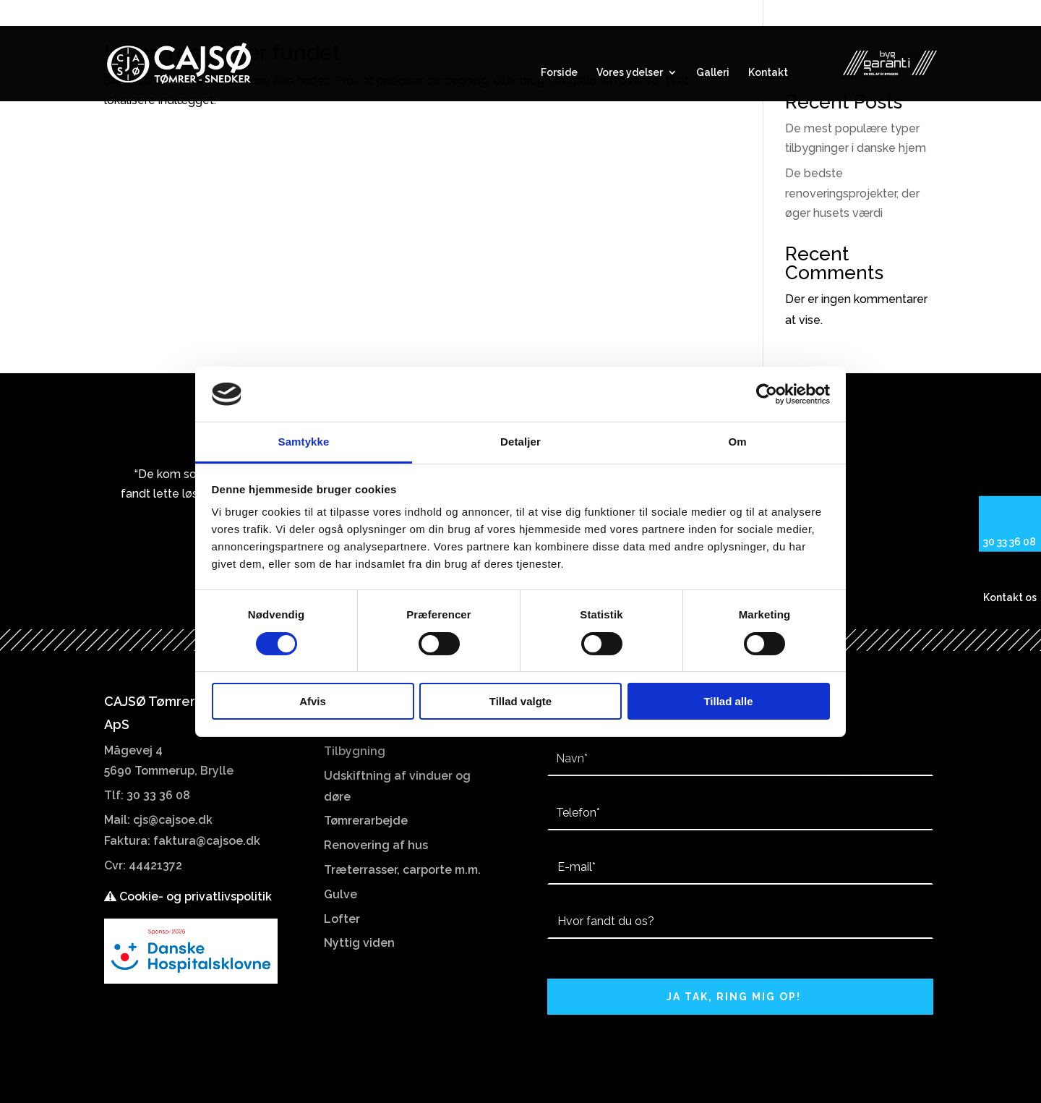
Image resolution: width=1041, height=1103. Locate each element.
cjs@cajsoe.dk (173, 820)
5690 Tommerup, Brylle (169, 771)
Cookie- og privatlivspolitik (188, 896)
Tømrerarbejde (366, 820)
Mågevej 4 (133, 750)
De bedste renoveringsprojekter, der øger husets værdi (852, 192)
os (1030, 597)
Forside (559, 72)
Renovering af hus (376, 845)
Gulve (340, 894)
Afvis (312, 701)
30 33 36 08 (142, 14)
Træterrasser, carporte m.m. (402, 870)
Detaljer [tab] (520, 441)
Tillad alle (728, 701)
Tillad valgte (520, 701)
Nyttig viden (359, 943)
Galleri (712, 72)
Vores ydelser (629, 72)
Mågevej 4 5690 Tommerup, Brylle (851, 13)
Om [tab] (737, 441)
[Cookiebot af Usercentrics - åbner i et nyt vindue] (766, 394)
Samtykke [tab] (304, 441)
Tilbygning (354, 751)
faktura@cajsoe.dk (206, 841)
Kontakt (768, 72)
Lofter (342, 919)
